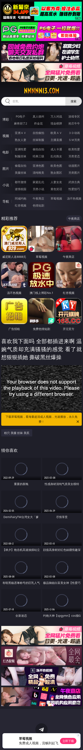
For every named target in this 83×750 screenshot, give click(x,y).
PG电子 (20, 116)
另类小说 (38, 189)
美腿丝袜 (20, 173)
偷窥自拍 (20, 166)
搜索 (73, 101)
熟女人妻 (20, 140)
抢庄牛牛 (74, 123)
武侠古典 (74, 182)
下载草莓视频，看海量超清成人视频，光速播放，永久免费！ (43, 419)
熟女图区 (56, 173)
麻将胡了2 (20, 123)
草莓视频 (56, 198)
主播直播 (56, 140)
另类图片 (74, 173)
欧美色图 (56, 166)
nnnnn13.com (41, 91)
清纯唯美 (38, 173)
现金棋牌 (56, 123)
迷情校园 (20, 189)
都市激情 (20, 182)
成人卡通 (56, 149)
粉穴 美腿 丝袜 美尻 (16, 433)
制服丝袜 (20, 156)
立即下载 (68, 741)
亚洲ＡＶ (20, 133)
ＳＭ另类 (74, 140)
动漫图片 (74, 166)
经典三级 (38, 156)
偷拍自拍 (38, 149)
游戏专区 (74, 116)
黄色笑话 (56, 189)
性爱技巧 (74, 189)
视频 (5, 136)
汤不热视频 (74, 198)
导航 (5, 201)
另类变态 (74, 156)
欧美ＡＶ (56, 133)
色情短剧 (38, 205)
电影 (5, 152)
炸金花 (38, 123)
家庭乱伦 (38, 182)
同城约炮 (20, 198)
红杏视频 (20, 205)
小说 (5, 185)
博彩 (5, 119)
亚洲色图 (38, 166)
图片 (5, 168)
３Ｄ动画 (74, 133)
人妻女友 (56, 182)
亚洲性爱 (20, 149)
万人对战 (56, 116)
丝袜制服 (38, 140)
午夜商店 (38, 198)
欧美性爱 (74, 149)
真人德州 (38, 116)
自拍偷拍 (38, 133)
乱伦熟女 (56, 156)
